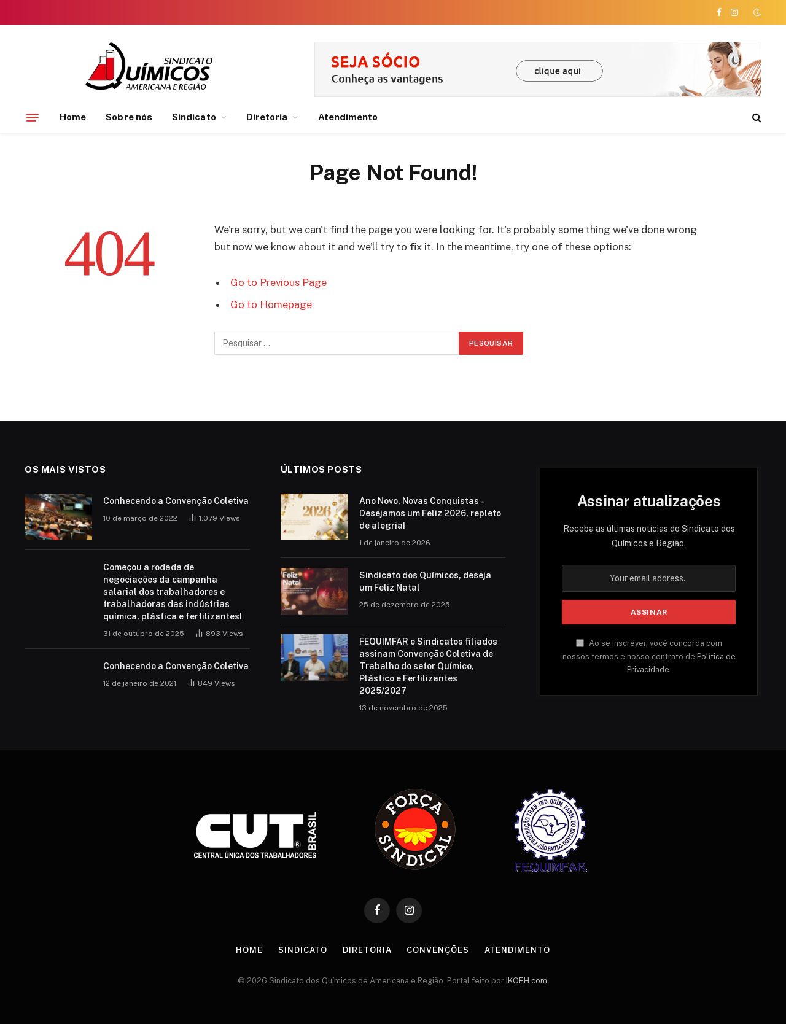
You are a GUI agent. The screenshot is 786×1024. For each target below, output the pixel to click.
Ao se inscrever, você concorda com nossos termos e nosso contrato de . (649, 656)
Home (73, 117)
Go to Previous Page (278, 282)
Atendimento (348, 117)
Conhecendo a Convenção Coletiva (176, 501)
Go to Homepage (271, 304)
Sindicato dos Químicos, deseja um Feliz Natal (425, 581)
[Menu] (32, 117)
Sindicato (194, 117)
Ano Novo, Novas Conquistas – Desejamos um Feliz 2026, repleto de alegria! (430, 513)
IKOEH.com (526, 980)
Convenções (438, 950)
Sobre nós (129, 117)
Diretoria (267, 117)
